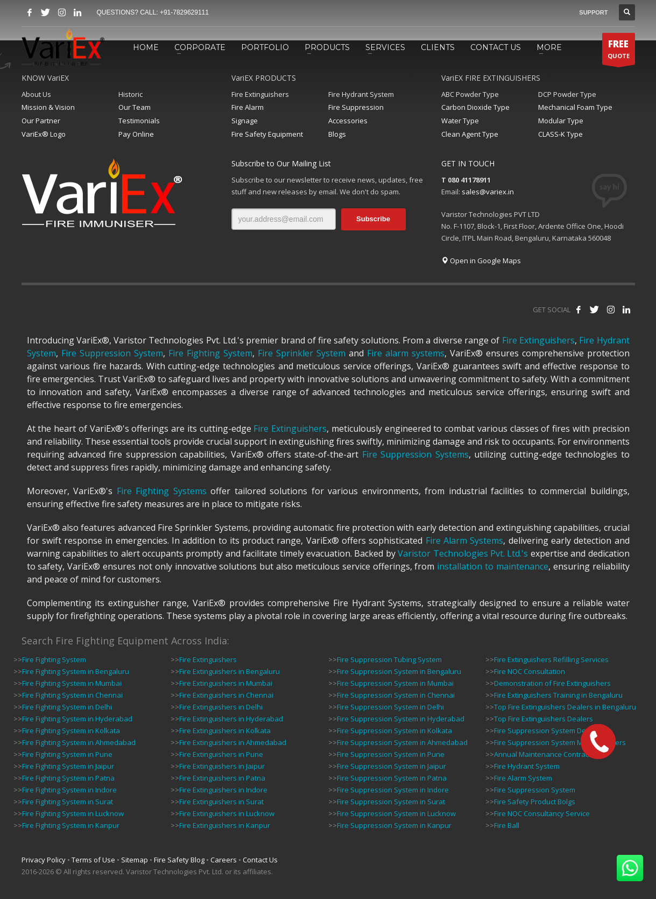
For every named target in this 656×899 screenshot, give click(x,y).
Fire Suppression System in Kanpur (394, 825)
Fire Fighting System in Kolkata (71, 730)
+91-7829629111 (184, 12)
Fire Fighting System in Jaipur (68, 766)
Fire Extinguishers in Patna (222, 778)
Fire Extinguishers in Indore (223, 790)
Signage (244, 120)
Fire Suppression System (112, 353)
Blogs (337, 134)
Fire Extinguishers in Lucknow (226, 813)
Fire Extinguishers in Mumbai (225, 683)
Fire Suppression (356, 107)
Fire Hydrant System (361, 94)
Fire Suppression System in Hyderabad (400, 719)
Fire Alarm (247, 107)
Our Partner (41, 120)
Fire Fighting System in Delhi (67, 707)
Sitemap (134, 860)
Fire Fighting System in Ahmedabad (79, 742)
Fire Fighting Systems (162, 491)
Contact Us (260, 860)
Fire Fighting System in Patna (68, 778)
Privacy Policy (44, 860)
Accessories (348, 120)
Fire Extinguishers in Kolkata (225, 730)
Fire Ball (506, 825)
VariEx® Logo (44, 134)
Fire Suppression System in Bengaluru (399, 671)
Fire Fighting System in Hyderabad (77, 719)
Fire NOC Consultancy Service (542, 813)
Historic (130, 94)
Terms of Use (93, 860)
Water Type (460, 120)
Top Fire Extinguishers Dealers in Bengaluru (565, 707)
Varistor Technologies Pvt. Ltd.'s (463, 553)
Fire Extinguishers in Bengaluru (229, 671)
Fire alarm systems (406, 353)
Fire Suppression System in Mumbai (395, 683)
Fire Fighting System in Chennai (72, 695)
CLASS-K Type (560, 134)
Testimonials (139, 120)
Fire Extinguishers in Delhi (221, 707)
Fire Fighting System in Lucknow (73, 813)
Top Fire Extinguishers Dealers (543, 719)
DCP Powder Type (567, 94)
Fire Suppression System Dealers (548, 730)
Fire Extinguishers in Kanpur (224, 825)
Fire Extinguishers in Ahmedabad (232, 742)
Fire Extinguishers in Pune (221, 754)
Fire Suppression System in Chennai (396, 695)
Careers (223, 860)
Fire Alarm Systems (465, 540)
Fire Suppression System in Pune (391, 754)
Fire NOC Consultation (529, 671)
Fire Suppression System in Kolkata (394, 730)
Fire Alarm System (523, 778)
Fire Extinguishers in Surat (221, 801)
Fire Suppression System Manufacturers (560, 742)
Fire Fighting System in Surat (67, 801)
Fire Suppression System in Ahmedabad (402, 742)
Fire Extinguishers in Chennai (226, 695)
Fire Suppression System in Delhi (390, 707)
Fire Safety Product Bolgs (534, 801)
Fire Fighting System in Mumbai (72, 683)
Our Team (134, 107)
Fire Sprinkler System (301, 353)
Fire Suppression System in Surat (391, 801)
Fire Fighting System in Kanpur (70, 825)
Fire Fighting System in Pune (67, 754)
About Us (36, 94)
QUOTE (618, 51)
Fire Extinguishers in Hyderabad (231, 719)
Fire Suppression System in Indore (393, 790)
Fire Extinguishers (260, 94)
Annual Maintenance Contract (542, 754)
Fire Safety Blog (179, 860)
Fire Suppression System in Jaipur (391, 766)
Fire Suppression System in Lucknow (396, 813)
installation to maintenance (492, 566)
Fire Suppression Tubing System (389, 659)
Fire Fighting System (210, 353)
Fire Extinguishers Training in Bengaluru (558, 695)
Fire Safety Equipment (267, 134)
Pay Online (136, 134)
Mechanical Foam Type (575, 107)
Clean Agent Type (469, 134)
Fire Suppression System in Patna (392, 778)
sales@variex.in (488, 191)
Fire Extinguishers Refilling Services (551, 659)
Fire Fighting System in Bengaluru (75, 671)
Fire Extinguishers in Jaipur (222, 766)
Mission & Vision (48, 107)
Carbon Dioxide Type (475, 107)
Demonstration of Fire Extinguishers (552, 683)
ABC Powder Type (470, 94)
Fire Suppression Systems (415, 454)
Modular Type (560, 120)
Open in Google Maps (481, 260)
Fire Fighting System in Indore (69, 790)
